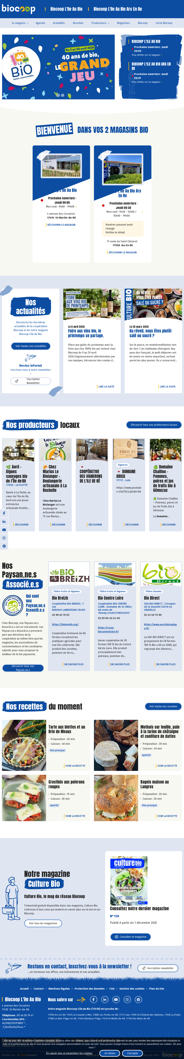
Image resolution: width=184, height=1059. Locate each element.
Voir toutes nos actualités (31, 346)
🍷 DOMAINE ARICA (128, 474)
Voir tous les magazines (43, 923)
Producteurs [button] (99, 23)
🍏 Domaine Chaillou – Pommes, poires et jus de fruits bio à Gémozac (165, 479)
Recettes (78, 23)
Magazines (123, 23)
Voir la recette (75, 765)
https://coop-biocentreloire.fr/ (108, 629)
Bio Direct (151, 598)
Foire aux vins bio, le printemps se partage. (86, 333)
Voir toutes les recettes (163, 706)
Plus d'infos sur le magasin (147, 55)
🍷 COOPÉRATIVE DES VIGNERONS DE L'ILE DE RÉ (92, 474)
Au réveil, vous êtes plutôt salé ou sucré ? (150, 333)
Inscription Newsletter (27, 381)
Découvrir (22, 524)
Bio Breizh (60, 598)
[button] (4, 67)
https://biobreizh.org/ (65, 624)
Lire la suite (107, 386)
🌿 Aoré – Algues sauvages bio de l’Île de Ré (18, 474)
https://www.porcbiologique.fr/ (160, 626)
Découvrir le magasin (62, 224)
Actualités (59, 23)
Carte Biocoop (164, 23)
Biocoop (142, 23)
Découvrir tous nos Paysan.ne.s (23, 668)
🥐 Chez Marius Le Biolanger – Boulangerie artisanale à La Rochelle (55, 479)
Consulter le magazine (130, 937)
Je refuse (109, 1053)
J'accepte (132, 1053)
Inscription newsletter (158, 968)
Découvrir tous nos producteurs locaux (154, 424)
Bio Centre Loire (110, 598)
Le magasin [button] (18, 23)
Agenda (40, 23)
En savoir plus (74, 664)
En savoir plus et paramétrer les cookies (69, 1053)
